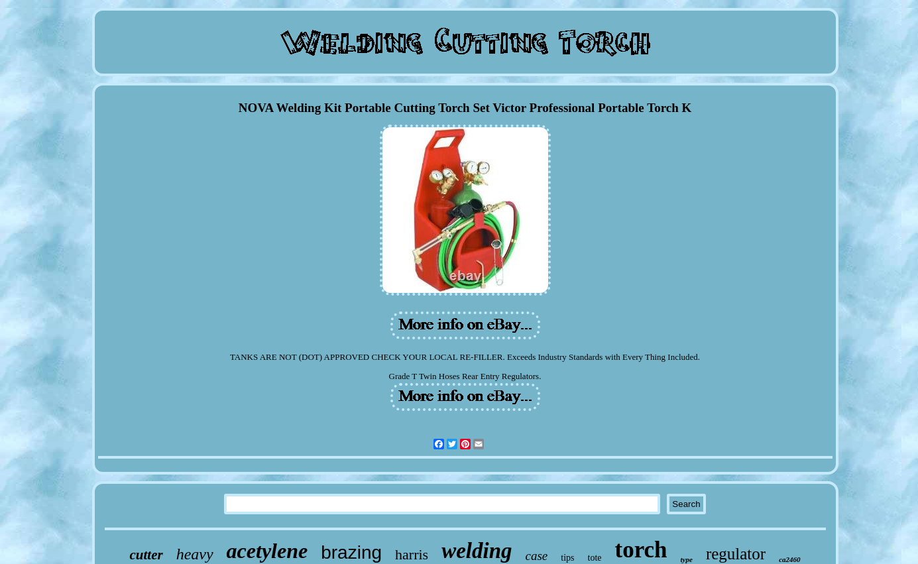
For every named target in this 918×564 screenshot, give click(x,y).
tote (595, 558)
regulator (736, 554)
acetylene (267, 551)
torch (641, 550)
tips (567, 558)
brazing (351, 552)
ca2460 (789, 559)
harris (411, 554)
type (687, 559)
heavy (194, 554)
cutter (145, 555)
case (537, 556)
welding (476, 551)
